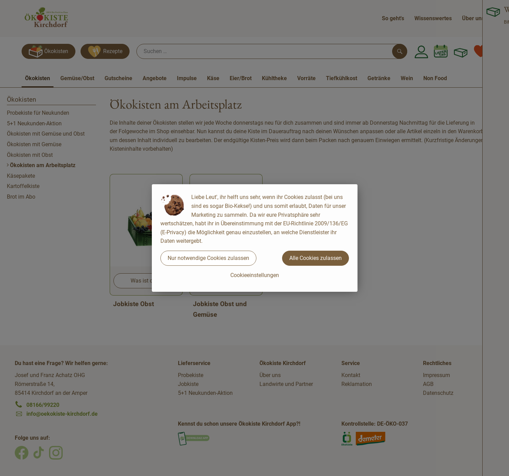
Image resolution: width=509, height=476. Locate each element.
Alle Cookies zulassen (315, 258)
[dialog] (254, 238)
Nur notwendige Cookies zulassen (208, 258)
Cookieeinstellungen (254, 275)
